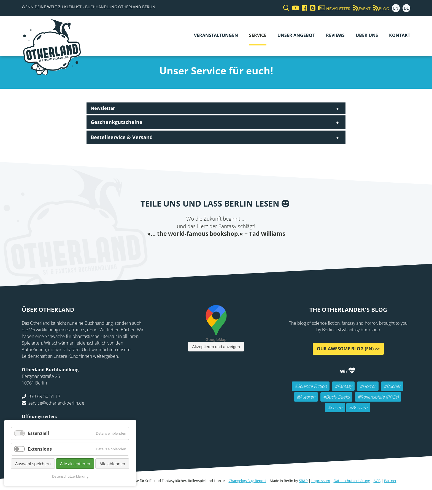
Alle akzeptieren (75, 463)
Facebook (188, 248)
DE (406, 8)
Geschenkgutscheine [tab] (116, 122)
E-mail (210, 248)
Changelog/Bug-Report (247, 480)
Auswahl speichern (33, 463)
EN (395, 8)
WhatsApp (232, 248)
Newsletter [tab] (103, 108)
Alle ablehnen (112, 463)
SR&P (303, 480)
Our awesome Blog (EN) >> (348, 348)
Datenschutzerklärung (352, 480)
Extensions (40, 449)
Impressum (320, 480)
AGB (377, 480)
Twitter (199, 248)
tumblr (243, 248)
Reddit (221, 248)
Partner (390, 480)
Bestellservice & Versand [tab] (122, 137)
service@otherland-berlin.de (56, 403)
